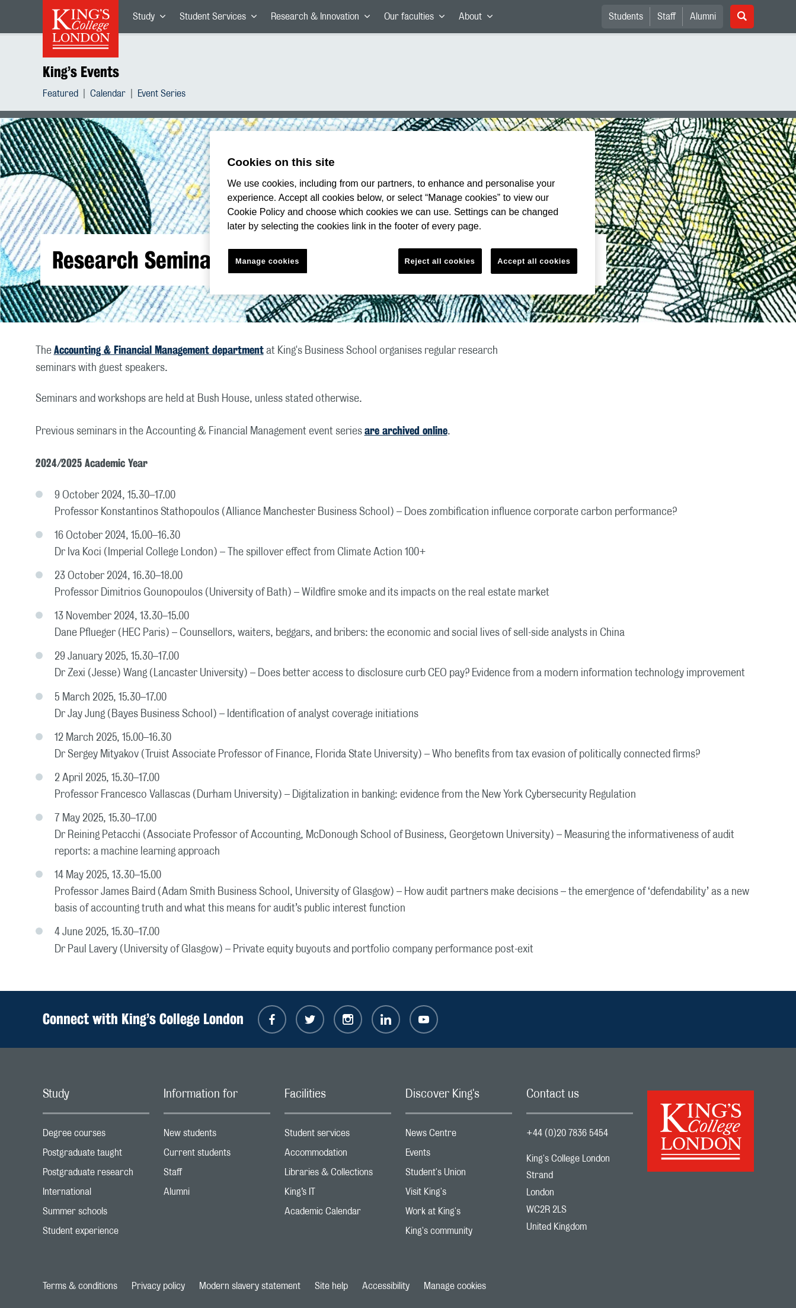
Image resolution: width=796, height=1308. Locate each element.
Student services (337, 1135)
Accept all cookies (533, 261)
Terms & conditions (80, 1286)
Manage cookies (455, 1286)
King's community (458, 1233)
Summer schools (96, 1214)
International (96, 1194)
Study (152, 19)
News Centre (458, 1135)
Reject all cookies (440, 261)
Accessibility (386, 1286)
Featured (60, 95)
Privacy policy (158, 1286)
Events (458, 1155)
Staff (666, 16)
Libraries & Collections (337, 1175)
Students (626, 16)
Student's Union (458, 1175)
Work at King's (458, 1214)
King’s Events (81, 72)
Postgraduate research (96, 1175)
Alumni (703, 16)
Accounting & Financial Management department (159, 349)
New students (217, 1135)
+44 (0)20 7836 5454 (567, 1133)
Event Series (162, 95)
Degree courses (96, 1135)
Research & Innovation (324, 19)
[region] (402, 213)
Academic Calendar (337, 1214)
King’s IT (337, 1194)
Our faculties (418, 19)
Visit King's (458, 1194)
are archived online (406, 430)
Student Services (222, 19)
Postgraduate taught (96, 1155)
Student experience (96, 1233)
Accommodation (337, 1155)
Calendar (108, 95)
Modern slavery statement (250, 1286)
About (479, 19)
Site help (331, 1286)
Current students (217, 1155)
